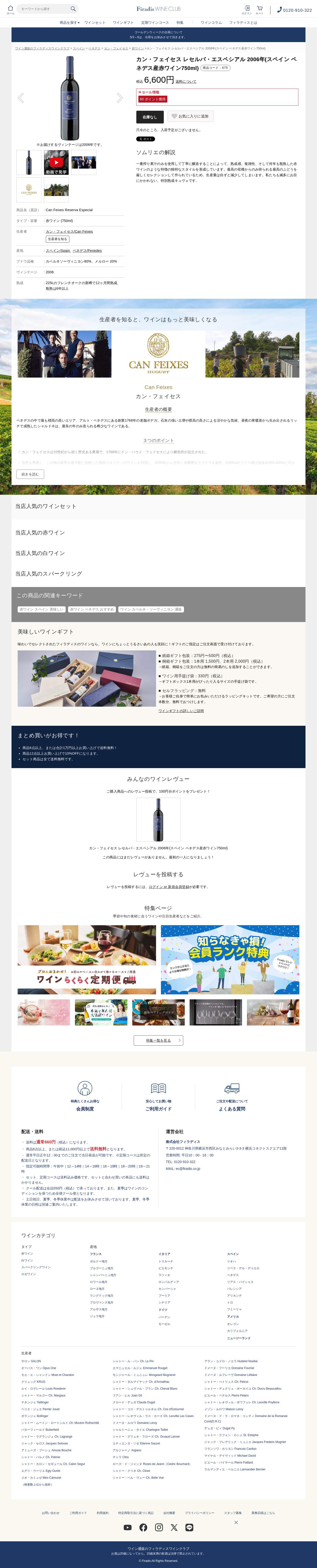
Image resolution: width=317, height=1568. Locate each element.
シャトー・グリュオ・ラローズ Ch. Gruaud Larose (146, 1436)
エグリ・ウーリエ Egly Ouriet (40, 1471)
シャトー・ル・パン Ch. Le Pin (133, 1361)
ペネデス (94, 48)
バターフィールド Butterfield (40, 1429)
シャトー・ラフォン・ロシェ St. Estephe (231, 1435)
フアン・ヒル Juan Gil (127, 1395)
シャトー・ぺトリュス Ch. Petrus (226, 1382)
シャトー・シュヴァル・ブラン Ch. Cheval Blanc (145, 1388)
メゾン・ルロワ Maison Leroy (223, 1409)
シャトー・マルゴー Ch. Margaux (43, 1395)
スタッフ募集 (233, 1513)
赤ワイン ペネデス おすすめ (92, 609)
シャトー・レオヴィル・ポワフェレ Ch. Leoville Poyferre (242, 1402)
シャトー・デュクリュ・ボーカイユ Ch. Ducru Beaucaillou (242, 1388)
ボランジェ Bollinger (34, 1416)
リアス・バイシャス (240, 1282)
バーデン (164, 1317)
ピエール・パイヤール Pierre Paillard (228, 1462)
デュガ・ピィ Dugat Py (219, 1428)
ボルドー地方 (99, 1261)
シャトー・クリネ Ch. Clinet (131, 1471)
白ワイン (27, 1260)
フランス (96, 1254)
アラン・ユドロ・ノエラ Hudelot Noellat (230, 1361)
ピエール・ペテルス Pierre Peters (226, 1395)
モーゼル (164, 1324)
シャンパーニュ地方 (103, 1275)
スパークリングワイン (36, 1267)
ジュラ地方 (97, 1316)
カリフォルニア (237, 1331)
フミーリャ (234, 1309)
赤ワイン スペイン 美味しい (42, 609)
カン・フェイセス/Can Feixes (69, 231)
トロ (230, 1302)
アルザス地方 (99, 1309)
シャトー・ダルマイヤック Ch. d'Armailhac (141, 1382)
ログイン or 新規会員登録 (169, 887)
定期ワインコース (155, 22)
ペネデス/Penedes (87, 251)
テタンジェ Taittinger (35, 1402)
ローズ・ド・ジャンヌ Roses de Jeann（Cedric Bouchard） (152, 1464)
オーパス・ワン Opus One (38, 1368)
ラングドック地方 (101, 1295)
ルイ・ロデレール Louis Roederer (43, 1388)
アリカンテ (234, 1295)
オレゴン (233, 1324)
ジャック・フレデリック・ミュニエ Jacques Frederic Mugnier (245, 1442)
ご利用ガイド (78, 1513)
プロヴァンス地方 (101, 1302)
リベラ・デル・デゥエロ (243, 1268)
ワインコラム (211, 22)
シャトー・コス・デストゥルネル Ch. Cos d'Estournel (148, 1409)
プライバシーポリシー (199, 1513)
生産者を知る (57, 239)
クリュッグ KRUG (33, 1382)
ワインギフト (123, 22)
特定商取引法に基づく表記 (136, 1513)
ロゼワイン (28, 1274)
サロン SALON (31, 1361)
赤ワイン (138, 48)
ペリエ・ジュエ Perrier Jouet (40, 1409)
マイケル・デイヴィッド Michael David (230, 1455)
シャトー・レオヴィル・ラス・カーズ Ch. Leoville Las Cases (153, 1416)
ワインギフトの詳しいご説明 (181, 711)
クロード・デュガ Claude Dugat (134, 1402)
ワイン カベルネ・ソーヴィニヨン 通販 (151, 609)
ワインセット (95, 22)
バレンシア (234, 1289)
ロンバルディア (168, 1282)
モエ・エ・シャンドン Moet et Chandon (47, 1375)
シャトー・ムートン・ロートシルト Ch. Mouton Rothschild (60, 1423)
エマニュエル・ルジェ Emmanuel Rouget (140, 1368)
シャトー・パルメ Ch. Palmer (40, 1457)
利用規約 (103, 1513)
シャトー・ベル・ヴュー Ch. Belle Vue (138, 1477)
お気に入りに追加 (193, 116)
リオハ (231, 1261)
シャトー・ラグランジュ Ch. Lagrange (46, 1436)
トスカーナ (165, 1261)
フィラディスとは (243, 22)
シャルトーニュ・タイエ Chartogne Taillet (140, 1429)
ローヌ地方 (97, 1289)
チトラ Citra (121, 1457)
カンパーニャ (167, 1289)
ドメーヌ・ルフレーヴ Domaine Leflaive (230, 1375)
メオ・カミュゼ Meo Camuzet (41, 1477)
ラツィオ (164, 1275)
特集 (180, 22)
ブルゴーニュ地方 (101, 1268)
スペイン (79, 48)
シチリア (164, 1302)
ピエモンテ (165, 1268)
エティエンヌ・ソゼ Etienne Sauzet (136, 1443)
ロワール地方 (99, 1282)
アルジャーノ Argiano (127, 1450)
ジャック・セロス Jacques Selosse (44, 1443)
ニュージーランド (239, 1338)
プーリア (164, 1295)
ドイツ (162, 1310)
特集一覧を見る (158, 1040)
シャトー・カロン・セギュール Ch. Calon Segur (53, 1464)
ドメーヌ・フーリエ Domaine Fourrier (229, 1368)
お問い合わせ (51, 1513)
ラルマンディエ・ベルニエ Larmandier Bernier (235, 1469)
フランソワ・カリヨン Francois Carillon (230, 1449)
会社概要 (169, 1513)
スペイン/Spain (58, 251)
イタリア (164, 1254)
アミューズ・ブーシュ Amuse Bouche (46, 1450)
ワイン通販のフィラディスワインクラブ (42, 48)
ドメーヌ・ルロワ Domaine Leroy (135, 1423)
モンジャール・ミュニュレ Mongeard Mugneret (144, 1375)
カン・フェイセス (116, 48)
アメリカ (233, 1316)
